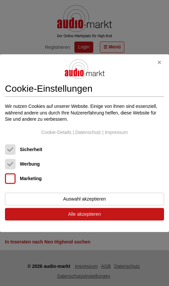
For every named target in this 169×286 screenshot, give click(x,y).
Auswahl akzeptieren (84, 199)
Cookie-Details (56, 132)
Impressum (116, 132)
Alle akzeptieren (84, 214)
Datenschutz (88, 132)
